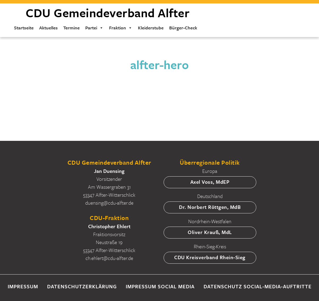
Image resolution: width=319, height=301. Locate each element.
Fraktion (120, 27)
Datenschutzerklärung (82, 286)
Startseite (24, 27)
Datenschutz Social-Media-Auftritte (258, 286)
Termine (71, 27)
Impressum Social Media (160, 286)
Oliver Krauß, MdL (210, 232)
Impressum (23, 286)
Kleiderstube (151, 27)
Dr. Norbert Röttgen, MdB (210, 206)
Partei (94, 27)
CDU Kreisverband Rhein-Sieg (209, 257)
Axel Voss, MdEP (210, 181)
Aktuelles (48, 27)
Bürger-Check (183, 27)
